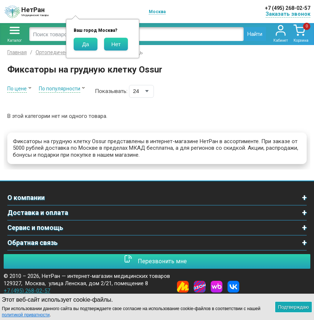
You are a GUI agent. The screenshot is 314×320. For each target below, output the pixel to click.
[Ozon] (200, 287)
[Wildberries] (216, 287)
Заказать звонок (288, 14)
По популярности (59, 89)
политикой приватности (25, 314)
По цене (17, 89)
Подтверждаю (293, 307)
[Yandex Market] (183, 287)
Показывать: (111, 91)
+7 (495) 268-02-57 (287, 8)
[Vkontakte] (233, 287)
